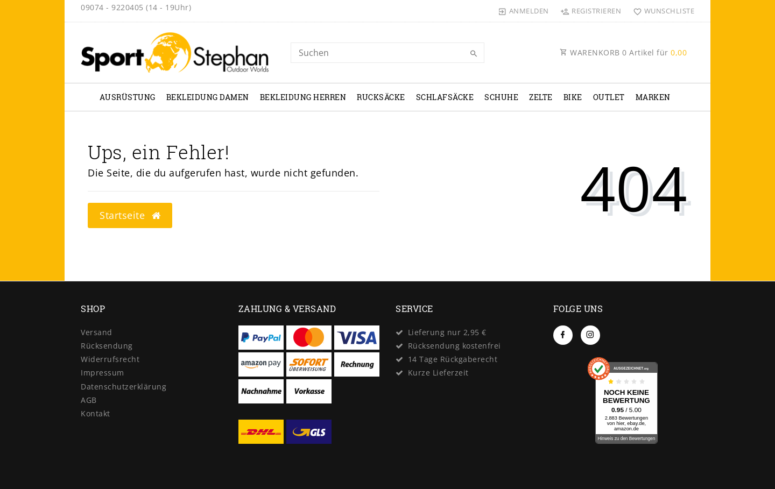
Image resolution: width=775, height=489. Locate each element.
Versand (96, 332)
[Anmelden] (524, 11)
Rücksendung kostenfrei (454, 346)
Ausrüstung (128, 97)
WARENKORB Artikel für (623, 52)
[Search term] (387, 52)
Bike (572, 97)
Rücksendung (107, 346)
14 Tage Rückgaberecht (453, 359)
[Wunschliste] (661, 11)
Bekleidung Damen (207, 97)
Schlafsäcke (445, 97)
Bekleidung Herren (303, 97)
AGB (89, 400)
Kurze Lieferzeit (438, 372)
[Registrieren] (591, 11)
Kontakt (95, 413)
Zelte (541, 97)
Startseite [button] (130, 215)
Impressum (102, 372)
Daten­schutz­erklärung (123, 386)
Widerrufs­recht (110, 359)
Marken (653, 97)
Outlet (609, 97)
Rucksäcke (381, 97)
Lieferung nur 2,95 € (447, 332)
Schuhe (501, 97)
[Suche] (473, 54)
